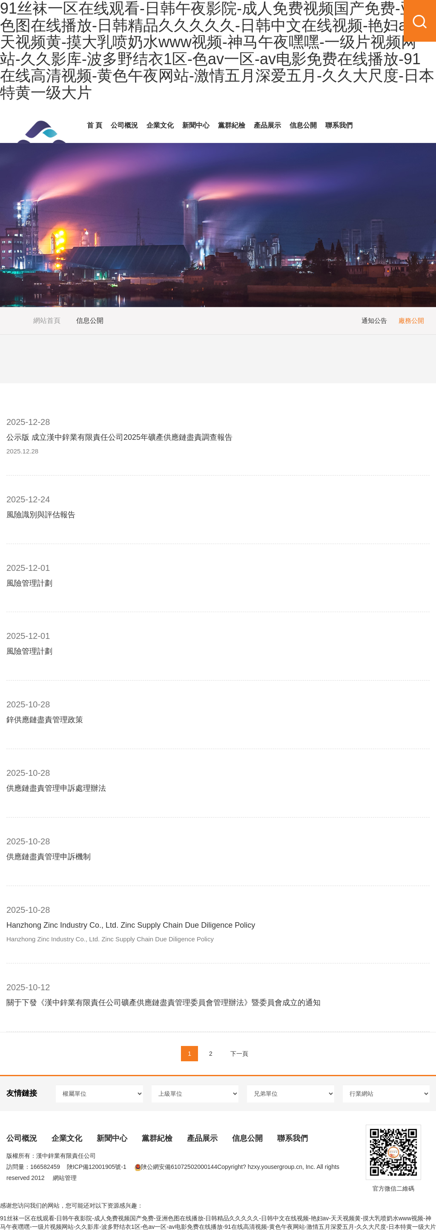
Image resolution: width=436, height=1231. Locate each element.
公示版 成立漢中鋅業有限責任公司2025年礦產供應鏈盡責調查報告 (119, 437)
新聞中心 (195, 125)
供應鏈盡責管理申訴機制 (48, 856)
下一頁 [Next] (239, 1053)
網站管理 (65, 1177)
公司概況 (124, 125)
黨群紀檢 (231, 125)
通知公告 (374, 320)
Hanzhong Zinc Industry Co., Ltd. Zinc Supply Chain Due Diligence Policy (130, 925)
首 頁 (94, 125)
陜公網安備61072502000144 (176, 1166)
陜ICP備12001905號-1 (96, 1166)
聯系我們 (339, 125)
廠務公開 (411, 320)
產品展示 (267, 125)
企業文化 (160, 125)
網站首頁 (46, 320)
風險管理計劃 (29, 583)
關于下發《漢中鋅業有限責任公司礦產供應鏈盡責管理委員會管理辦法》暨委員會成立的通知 (163, 1002)
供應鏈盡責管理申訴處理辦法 (56, 788)
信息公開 (303, 125)
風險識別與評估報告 (40, 514)
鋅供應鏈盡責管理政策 (44, 719)
